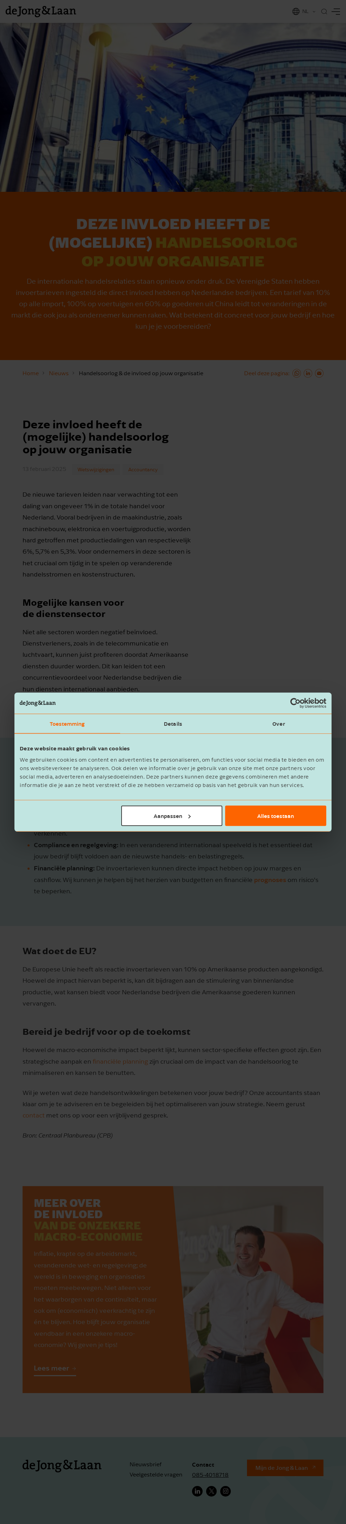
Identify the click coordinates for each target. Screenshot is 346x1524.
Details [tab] (173, 723)
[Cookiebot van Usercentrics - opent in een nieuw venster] (295, 703)
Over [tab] (278, 723)
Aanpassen (172, 815)
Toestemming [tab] (67, 723)
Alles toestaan (275, 815)
